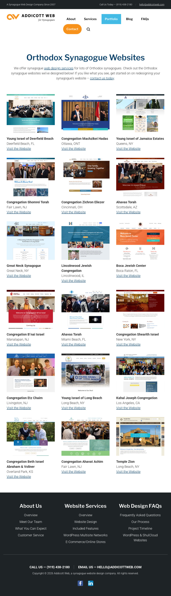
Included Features (86, 528)
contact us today (102, 78)
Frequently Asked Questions (140, 515)
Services (90, 19)
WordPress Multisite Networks (85, 535)
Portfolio (111, 19)
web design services (58, 68)
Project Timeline (140, 528)
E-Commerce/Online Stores (86, 542)
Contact (72, 29)
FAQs (145, 19)
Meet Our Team (31, 522)
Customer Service (31, 535)
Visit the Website (19, 149)
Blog (129, 19)
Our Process (140, 522)
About (71, 19)
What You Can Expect (30, 528)
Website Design (85, 522)
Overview (31, 515)
